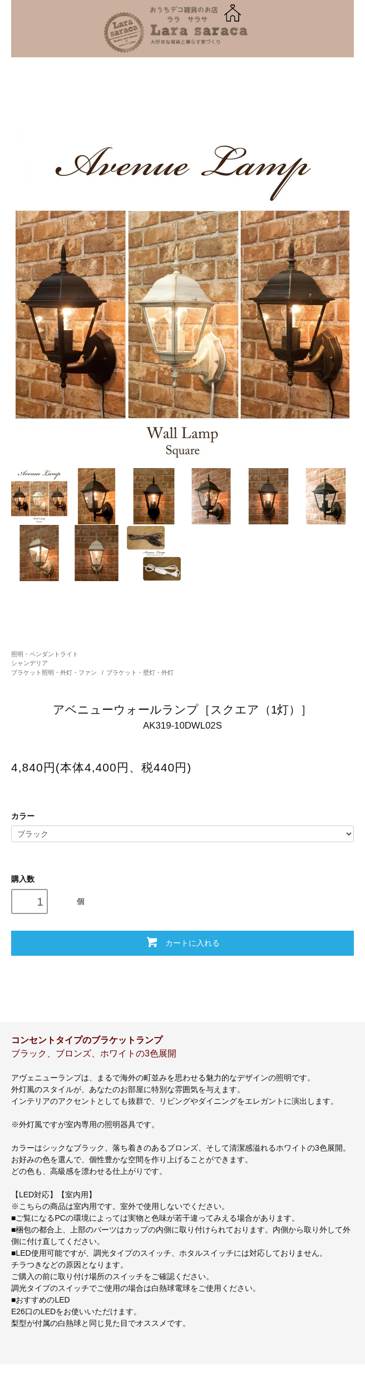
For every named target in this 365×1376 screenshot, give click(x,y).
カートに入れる (182, 942)
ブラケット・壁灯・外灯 (140, 672)
